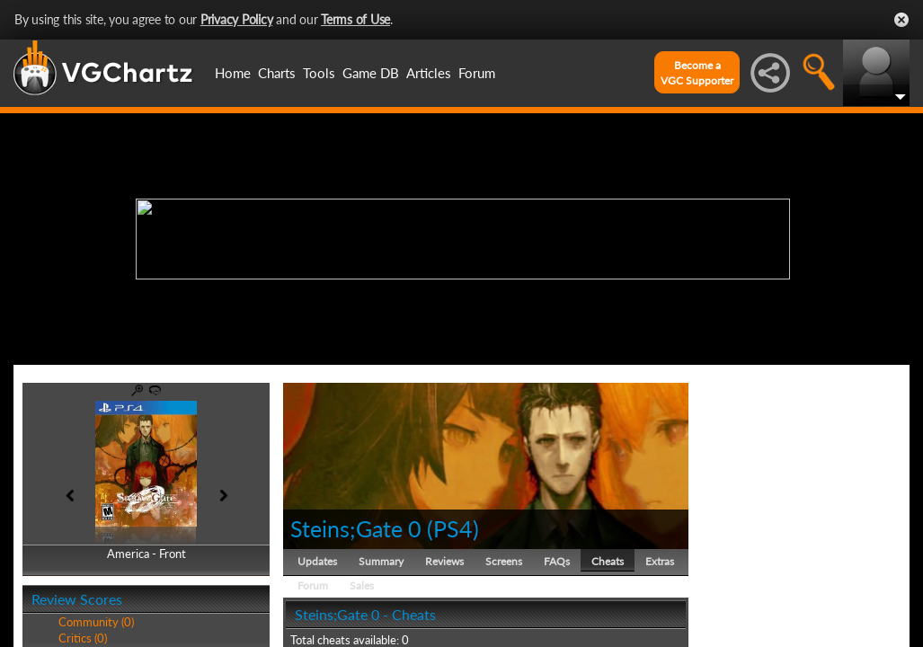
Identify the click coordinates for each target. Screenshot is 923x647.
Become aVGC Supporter (697, 72)
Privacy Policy (236, 19)
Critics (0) (82, 638)
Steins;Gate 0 (356, 528)
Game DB (370, 73)
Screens (503, 561)
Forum (476, 73)
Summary (381, 561)
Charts (277, 73)
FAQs (557, 561)
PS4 (453, 528)
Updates (317, 561)
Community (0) (96, 622)
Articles (428, 73)
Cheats (607, 561)
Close (901, 20)
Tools (319, 73)
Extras (659, 561)
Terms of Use (355, 19)
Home (233, 73)
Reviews (444, 561)
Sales (362, 585)
